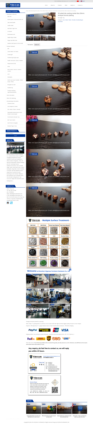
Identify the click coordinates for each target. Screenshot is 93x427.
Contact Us (80, 5)
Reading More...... (10, 180)
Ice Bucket (9, 31)
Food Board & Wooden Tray (13, 117)
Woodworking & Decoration (34, 10)
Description (30, 44)
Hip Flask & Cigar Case (12, 28)
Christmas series (10, 103)
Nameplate (9, 77)
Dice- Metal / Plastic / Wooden (46, 10)
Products (60, 5)
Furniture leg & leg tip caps (13, 57)
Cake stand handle (11, 22)
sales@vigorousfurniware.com (16, 195)
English (83, 1)
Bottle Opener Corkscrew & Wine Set (15, 19)
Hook (8, 66)
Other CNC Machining (11, 98)
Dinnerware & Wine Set (11, 14)
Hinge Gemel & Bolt (11, 63)
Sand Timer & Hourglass (12, 123)
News (66, 5)
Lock (8, 74)
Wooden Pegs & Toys (12, 126)
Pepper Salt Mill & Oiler (12, 40)
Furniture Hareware (11, 46)
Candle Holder (10, 25)
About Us (53, 5)
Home (46, 5)
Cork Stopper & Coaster (12, 106)
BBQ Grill (9, 16)
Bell (8, 48)
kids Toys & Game (11, 120)
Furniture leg (10, 87)
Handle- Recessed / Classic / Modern (15, 60)
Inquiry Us (72, 5)
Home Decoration (10, 95)
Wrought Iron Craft (11, 84)
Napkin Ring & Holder (11, 37)
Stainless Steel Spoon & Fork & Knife (15, 43)
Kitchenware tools (11, 34)
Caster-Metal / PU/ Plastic (12, 51)
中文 (78, 1)
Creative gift (10, 54)
